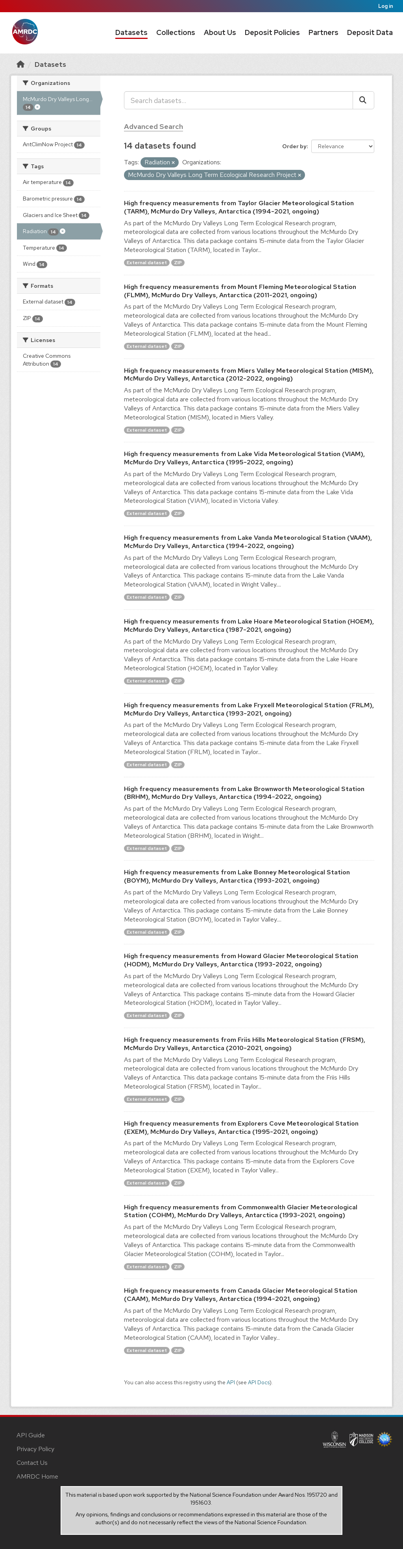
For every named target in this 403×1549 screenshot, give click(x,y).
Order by (294, 146)
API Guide (31, 1435)
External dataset (147, 262)
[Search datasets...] (238, 100)
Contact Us (32, 1463)
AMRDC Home (37, 1476)
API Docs (259, 1382)
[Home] (20, 64)
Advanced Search (153, 126)
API (231, 1382)
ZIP (178, 262)
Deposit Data (370, 32)
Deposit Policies (272, 32)
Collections (175, 32)
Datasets (131, 32)
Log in (385, 6)
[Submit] (363, 100)
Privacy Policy (35, 1449)
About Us (220, 32)
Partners (323, 32)
